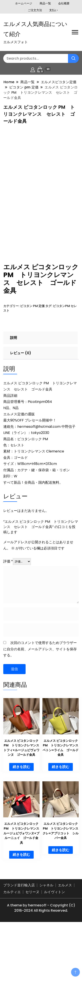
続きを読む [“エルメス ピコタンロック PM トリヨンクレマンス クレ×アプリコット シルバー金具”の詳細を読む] (60, 903)
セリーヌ (32, 945)
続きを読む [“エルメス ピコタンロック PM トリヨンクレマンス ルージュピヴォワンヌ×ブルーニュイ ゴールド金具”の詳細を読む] (21, 908)
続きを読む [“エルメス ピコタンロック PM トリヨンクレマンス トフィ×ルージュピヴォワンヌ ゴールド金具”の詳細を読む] (21, 820)
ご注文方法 (35, 10)
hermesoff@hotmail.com (39, 480)
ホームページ (23, 3)
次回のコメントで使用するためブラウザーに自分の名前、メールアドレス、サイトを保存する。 (40, 702)
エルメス (65, 938)
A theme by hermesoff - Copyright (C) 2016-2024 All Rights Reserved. (41, 961)
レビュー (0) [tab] (20, 406)
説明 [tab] (13, 391)
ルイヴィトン (54, 945)
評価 (8, 614)
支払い (53, 10)
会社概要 (64, 3)
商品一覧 (45, 3)
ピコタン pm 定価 (32, 359)
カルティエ (12, 945)
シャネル (46, 938)
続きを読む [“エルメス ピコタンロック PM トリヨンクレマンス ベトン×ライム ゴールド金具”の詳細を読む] (60, 820)
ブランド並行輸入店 (19, 938)
